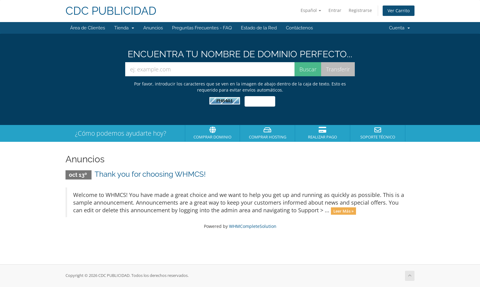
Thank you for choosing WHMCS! (150, 174)
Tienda (124, 28)
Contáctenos (299, 28)
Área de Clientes (87, 28)
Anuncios (153, 28)
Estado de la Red (259, 28)
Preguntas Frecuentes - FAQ (202, 28)
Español (311, 10)
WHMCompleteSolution (252, 226)
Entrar (334, 10)
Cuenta (399, 28)
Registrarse (360, 10)
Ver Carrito (399, 10)
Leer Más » (343, 210)
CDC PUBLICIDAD (111, 10)
